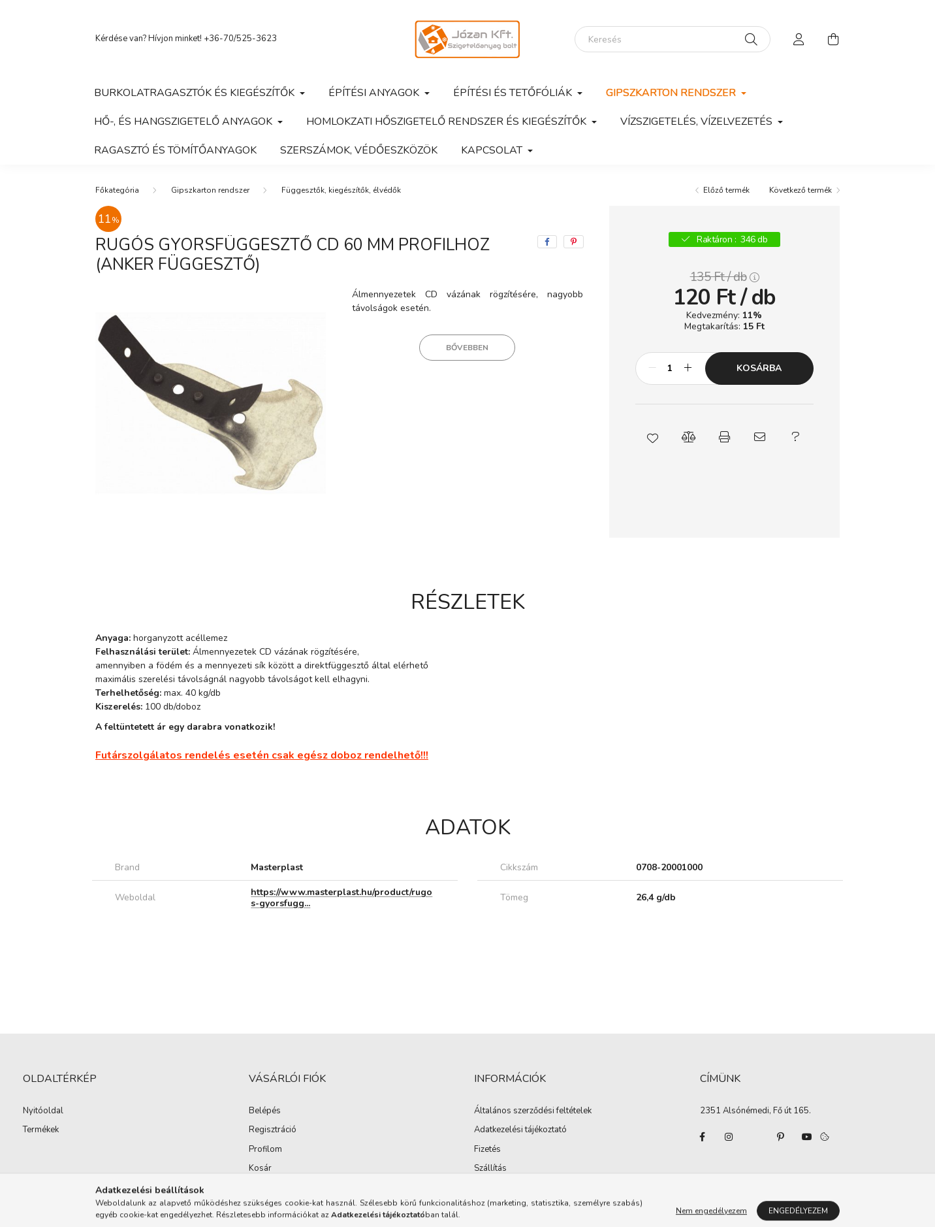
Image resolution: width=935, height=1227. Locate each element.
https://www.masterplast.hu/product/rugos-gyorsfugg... (341, 897)
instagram (729, 1137)
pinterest (781, 1137)
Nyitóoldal (43, 1111)
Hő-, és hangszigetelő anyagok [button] (184, 121)
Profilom (265, 1150)
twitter (755, 1137)
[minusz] (652, 368)
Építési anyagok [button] (375, 93)
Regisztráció (272, 1130)
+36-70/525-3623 (240, 38)
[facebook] (547, 241)
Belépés (265, 1111)
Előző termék (726, 190)
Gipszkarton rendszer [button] (672, 93)
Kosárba (759, 368)
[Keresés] (672, 39)
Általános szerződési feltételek (533, 1111)
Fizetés (487, 1150)
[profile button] (799, 39)
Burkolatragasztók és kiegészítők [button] (195, 93)
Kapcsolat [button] (493, 150)
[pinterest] (573, 241)
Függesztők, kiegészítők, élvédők (341, 190)
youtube (807, 1137)
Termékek (41, 1130)
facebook (702, 1137)
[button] (653, 437)
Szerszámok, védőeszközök (358, 150)
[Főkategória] (117, 190)
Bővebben (467, 347)
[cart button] (833, 39)
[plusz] (688, 368)
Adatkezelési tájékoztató (520, 1130)
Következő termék (800, 190)
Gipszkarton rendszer (210, 190)
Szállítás (490, 1169)
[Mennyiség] (670, 368)
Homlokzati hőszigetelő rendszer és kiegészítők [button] (447, 121)
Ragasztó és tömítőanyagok (175, 150)
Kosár (260, 1169)
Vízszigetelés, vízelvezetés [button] (697, 121)
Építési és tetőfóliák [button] (514, 93)
